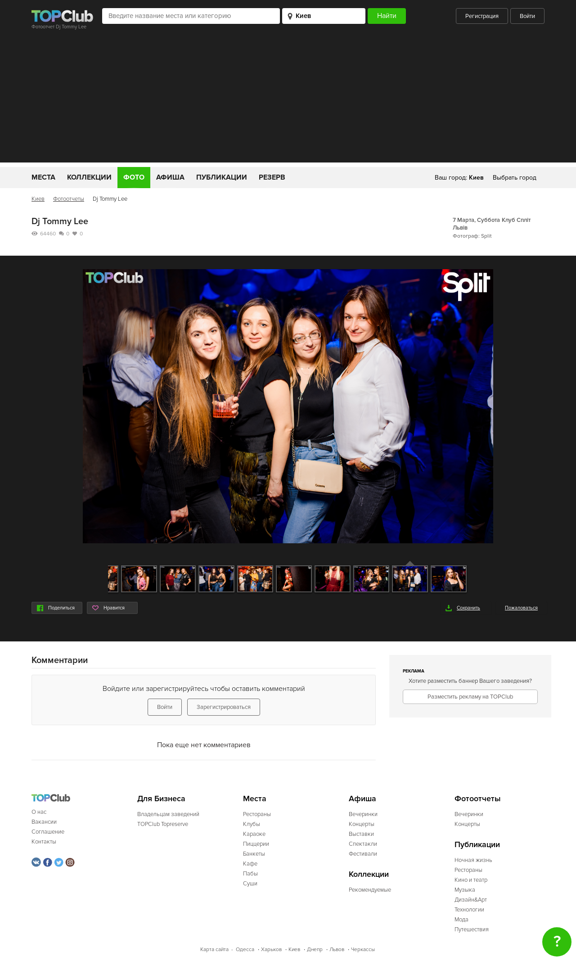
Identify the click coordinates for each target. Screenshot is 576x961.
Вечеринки (363, 814)
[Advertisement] (288, 99)
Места (43, 177)
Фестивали (363, 853)
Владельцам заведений (168, 814)
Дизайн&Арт (470, 899)
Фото (133, 177)
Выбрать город (514, 177)
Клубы (251, 824)
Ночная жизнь (473, 860)
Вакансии (44, 822)
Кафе (250, 863)
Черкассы (363, 949)
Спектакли (363, 844)
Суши (250, 883)
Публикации (221, 177)
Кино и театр (470, 880)
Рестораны (257, 814)
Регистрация (482, 16)
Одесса (245, 949)
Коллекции (89, 177)
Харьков (271, 949)
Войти (527, 16)
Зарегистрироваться (224, 707)
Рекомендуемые (370, 889)
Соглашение (48, 831)
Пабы (250, 873)
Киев (38, 199)
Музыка (464, 889)
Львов (336, 949)
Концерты (361, 824)
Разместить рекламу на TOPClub (470, 696)
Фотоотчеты (68, 199)
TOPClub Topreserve (162, 824)
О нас (39, 812)
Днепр (315, 949)
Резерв (272, 177)
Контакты (44, 841)
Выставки (361, 834)
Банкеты (254, 853)
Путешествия (471, 929)
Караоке (254, 834)
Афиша (170, 177)
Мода (461, 919)
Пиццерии (256, 844)
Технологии (469, 909)
